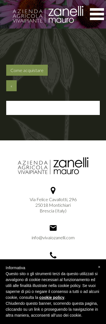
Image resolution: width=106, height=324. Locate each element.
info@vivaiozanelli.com (53, 237)
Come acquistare (27, 70)
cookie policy (51, 297)
